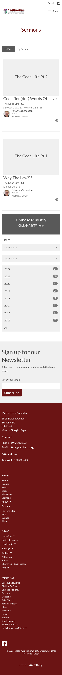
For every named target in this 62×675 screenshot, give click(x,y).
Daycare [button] (7, 506)
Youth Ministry (9, 603)
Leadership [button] (9, 544)
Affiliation (7, 556)
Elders (5, 560)
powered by (31, 665)
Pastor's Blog (8, 510)
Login (36, 653)
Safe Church (8, 600)
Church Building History (14, 563)
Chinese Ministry (10, 589)
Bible (4, 521)
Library (5, 607)
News (5, 487)
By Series (23, 49)
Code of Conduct (11, 540)
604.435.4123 (19, 442)
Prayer (5, 614)
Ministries (7, 494)
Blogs (4, 490)
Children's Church (11, 586)
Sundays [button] (8, 548)
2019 (31, 291)
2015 (31, 320)
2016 (31, 312)
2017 (31, 305)
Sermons (6, 497)
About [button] (7, 501)
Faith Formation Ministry (14, 627)
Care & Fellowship (11, 582)
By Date (8, 49)
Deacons (6, 596)
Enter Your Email (11, 379)
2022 (31, 269)
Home (5, 480)
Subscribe (11, 393)
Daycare (6, 593)
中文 (4, 514)
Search (51, 3)
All (5, 327)
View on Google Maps (14, 430)
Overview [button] (8, 536)
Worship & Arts (10, 624)
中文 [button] (6, 568)
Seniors (5, 617)
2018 (31, 298)
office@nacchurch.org (22, 447)
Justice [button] (7, 553)
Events (5, 483)
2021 (31, 276)
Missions (6, 610)
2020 (31, 283)
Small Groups (8, 621)
